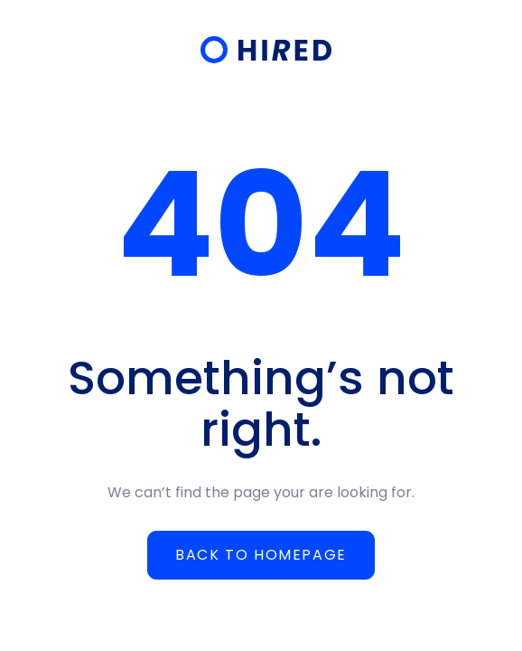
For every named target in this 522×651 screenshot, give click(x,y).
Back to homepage (261, 554)
